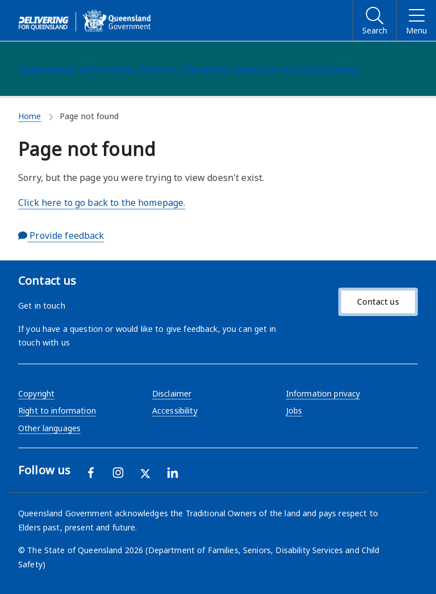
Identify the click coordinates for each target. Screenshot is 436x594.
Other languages (49, 428)
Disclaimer (171, 393)
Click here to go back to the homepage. (101, 202)
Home (29, 116)
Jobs (294, 410)
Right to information (57, 410)
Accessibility (175, 410)
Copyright (36, 393)
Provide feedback (61, 235)
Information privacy (323, 393)
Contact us (378, 301)
